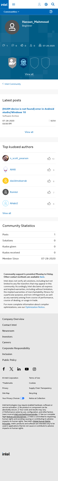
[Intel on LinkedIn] (19, 369)
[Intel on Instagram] (34, 369)
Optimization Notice (35, 306)
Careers (6, 342)
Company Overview (13, 319)
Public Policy (9, 360)
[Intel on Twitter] (11, 369)
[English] (46, 4)
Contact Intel (9, 325)
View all (29, 74)
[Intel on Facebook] (3, 369)
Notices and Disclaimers (16, 416)
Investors (7, 336)
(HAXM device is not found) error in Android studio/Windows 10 (28, 110)
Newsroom (8, 330)
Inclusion (7, 354)
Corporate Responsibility (16, 348)
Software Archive (10, 115)
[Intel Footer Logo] (6, 453)
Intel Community (13, 83)
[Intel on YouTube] (26, 369)
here (42, 276)
